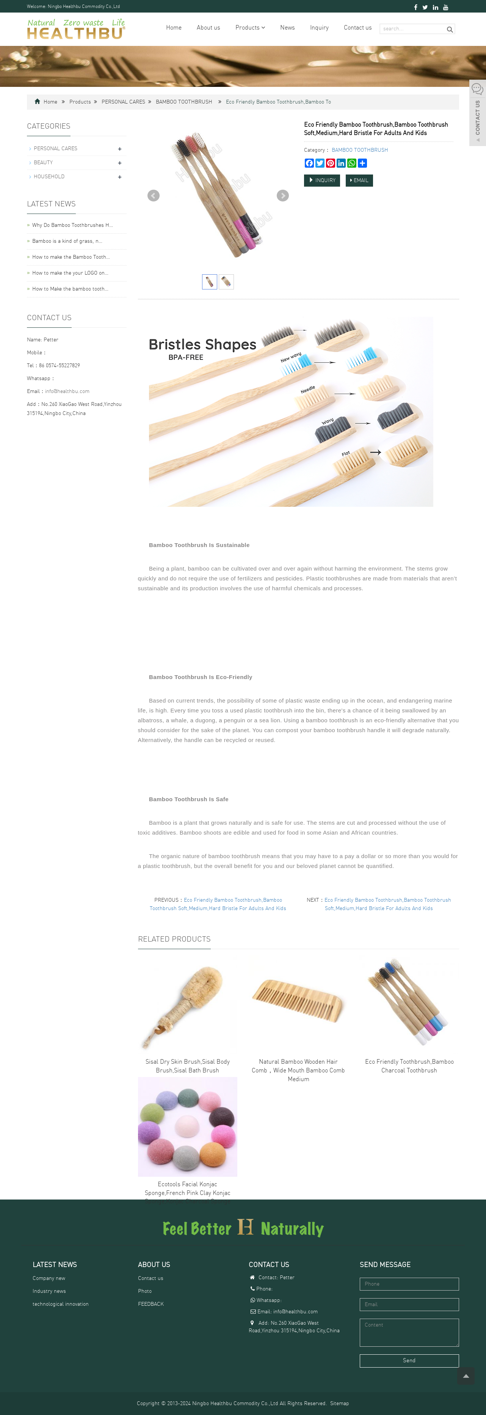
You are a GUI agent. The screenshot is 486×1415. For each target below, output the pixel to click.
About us (208, 28)
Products (250, 28)
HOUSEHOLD (49, 176)
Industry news (49, 1291)
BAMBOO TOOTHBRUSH (184, 102)
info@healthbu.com (67, 391)
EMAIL (359, 180)
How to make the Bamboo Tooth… (71, 257)
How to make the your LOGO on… (70, 273)
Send (409, 1361)
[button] (263, 28)
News (287, 28)
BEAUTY (43, 162)
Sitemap (339, 1403)
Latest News (55, 1265)
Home (174, 28)
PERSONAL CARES (123, 102)
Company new (49, 1278)
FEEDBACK (151, 1304)
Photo (145, 1291)
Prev (153, 196)
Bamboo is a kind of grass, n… (67, 241)
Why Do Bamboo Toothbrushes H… (72, 225)
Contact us (358, 28)
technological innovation (61, 1304)
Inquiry (319, 28)
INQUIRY (322, 180)
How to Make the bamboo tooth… (70, 289)
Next (283, 196)
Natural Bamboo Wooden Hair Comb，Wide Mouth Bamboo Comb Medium (298, 1071)
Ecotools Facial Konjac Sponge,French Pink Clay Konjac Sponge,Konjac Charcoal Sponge (187, 1193)
